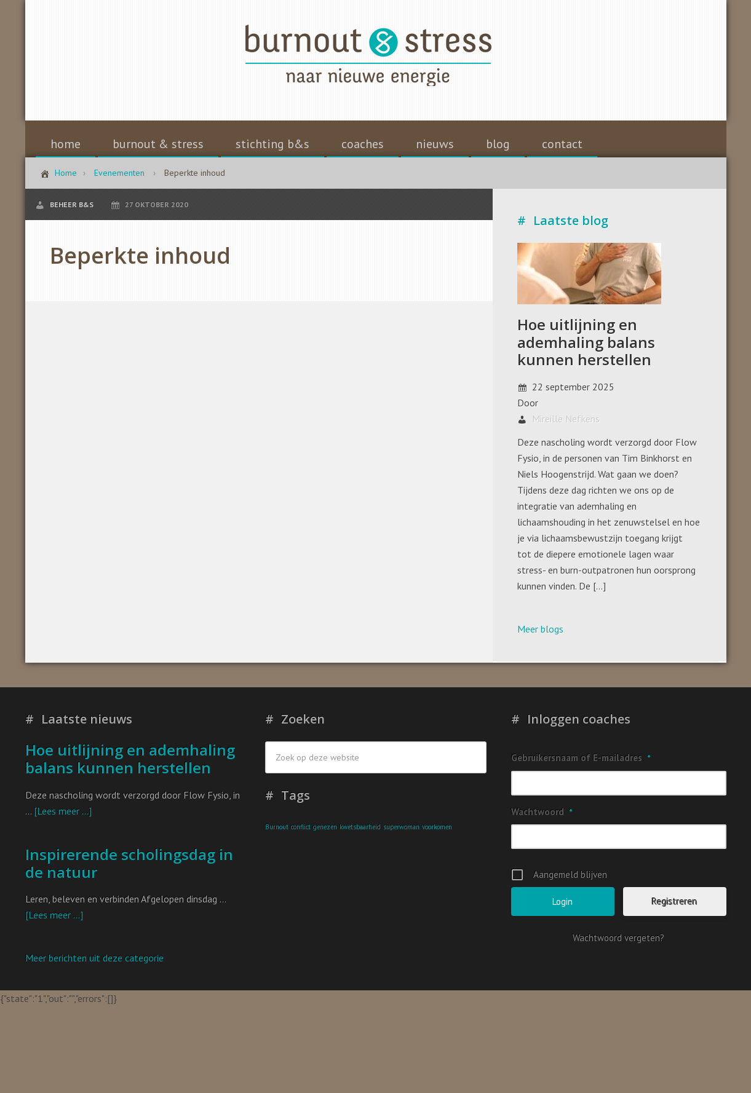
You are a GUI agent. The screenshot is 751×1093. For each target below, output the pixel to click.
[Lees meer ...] (63, 811)
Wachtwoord (541, 812)
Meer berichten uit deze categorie (94, 958)
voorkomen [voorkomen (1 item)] (437, 827)
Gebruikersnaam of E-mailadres (580, 758)
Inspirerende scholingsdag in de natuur (129, 863)
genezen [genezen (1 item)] (325, 827)
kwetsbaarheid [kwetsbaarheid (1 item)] (360, 827)
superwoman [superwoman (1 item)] (401, 827)
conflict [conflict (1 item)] (301, 827)
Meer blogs (540, 629)
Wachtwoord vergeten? (618, 938)
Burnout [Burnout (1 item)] (276, 827)
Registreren (674, 901)
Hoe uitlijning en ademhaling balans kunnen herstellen (586, 342)
